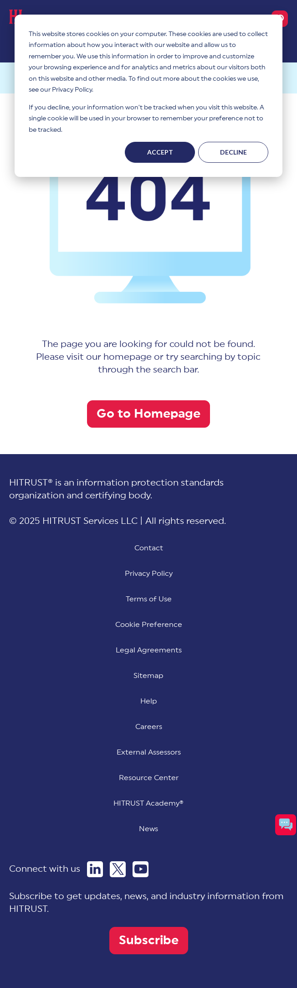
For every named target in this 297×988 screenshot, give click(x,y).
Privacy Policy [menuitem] (149, 573)
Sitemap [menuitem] (148, 675)
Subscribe (149, 940)
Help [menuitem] (148, 701)
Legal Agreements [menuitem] (149, 650)
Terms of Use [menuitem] (149, 599)
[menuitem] (149, 624)
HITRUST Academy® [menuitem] (148, 803)
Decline (233, 152)
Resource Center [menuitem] (149, 777)
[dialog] (148, 96)
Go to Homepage (148, 414)
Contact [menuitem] (148, 548)
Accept (160, 152)
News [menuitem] (148, 829)
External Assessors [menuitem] (149, 752)
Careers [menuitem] (148, 726)
